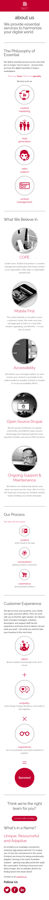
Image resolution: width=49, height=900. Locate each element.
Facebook (14, 890)
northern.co (21, 877)
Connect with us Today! (24, 818)
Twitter (7, 890)
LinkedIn (22, 890)
